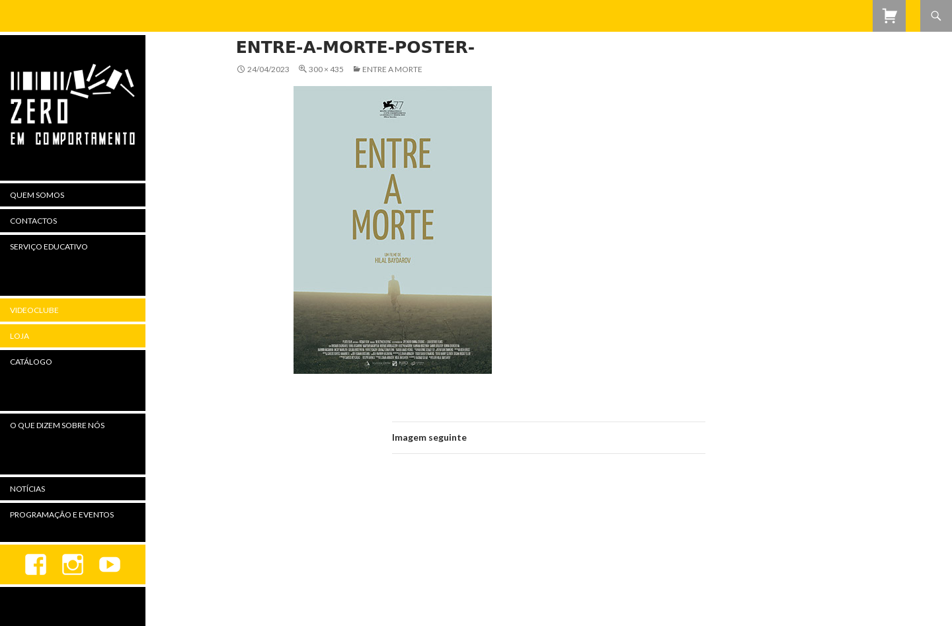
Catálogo (31, 362)
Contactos (33, 221)
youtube (109, 564)
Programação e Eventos (62, 514)
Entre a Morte (392, 69)
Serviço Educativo (49, 246)
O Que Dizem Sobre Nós (57, 425)
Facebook (35, 564)
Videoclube (34, 310)
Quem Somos (37, 195)
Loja (19, 336)
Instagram (72, 564)
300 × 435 (326, 69)
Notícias (27, 489)
